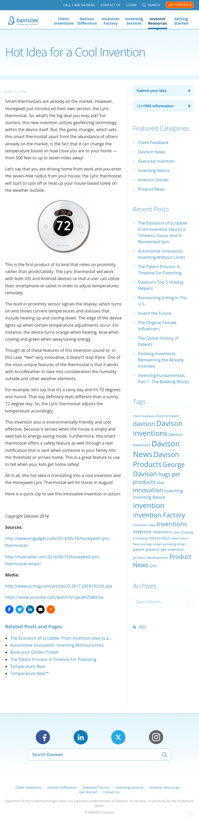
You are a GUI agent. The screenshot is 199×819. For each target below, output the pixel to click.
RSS (142, 627)
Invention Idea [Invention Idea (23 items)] (144, 525)
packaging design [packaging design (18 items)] (174, 544)
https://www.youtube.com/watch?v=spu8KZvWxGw (54, 597)
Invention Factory (110, 21)
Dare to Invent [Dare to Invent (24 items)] (167, 416)
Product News (151, 189)
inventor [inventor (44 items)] (142, 531)
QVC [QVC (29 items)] (153, 565)
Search (154, 5)
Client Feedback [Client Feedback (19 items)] (144, 416)
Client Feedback (153, 142)
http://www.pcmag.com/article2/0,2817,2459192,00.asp (58, 586)
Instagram (156, 737)
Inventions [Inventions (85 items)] (172, 523)
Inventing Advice (153, 170)
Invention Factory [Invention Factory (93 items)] (159, 514)
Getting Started (181, 21)
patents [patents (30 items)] (153, 549)
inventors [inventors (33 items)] (162, 532)
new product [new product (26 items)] (159, 538)
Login (131, 5)
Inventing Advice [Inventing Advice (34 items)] (149, 497)
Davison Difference (87, 21)
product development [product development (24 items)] (150, 557)
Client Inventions (63, 21)
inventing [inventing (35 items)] (173, 491)
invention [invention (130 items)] (149, 505)
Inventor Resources (157, 21)
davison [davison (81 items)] (144, 423)
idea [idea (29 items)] (160, 482)
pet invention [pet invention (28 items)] (172, 549)
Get (155, 105)
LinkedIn (81, 737)
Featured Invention (156, 161)
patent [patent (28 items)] (139, 549)
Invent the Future (154, 313)
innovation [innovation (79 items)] (148, 490)
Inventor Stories (153, 180)
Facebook (43, 737)
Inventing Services (134, 21)
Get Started (178, 5)
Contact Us (110, 5)
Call (79, 5)
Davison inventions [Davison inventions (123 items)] (157, 428)
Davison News (151, 152)
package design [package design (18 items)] (151, 544)
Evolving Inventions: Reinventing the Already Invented (161, 360)
